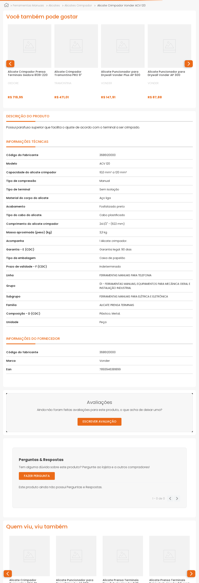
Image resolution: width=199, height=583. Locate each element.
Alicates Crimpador (78, 5)
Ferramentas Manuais (28, 5)
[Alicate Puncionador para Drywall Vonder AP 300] (169, 63)
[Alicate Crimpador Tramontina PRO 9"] (76, 63)
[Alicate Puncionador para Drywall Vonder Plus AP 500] (123, 63)
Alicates (54, 5)
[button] (10, 63)
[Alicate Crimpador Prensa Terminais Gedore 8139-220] (29, 63)
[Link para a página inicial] (6, 5)
